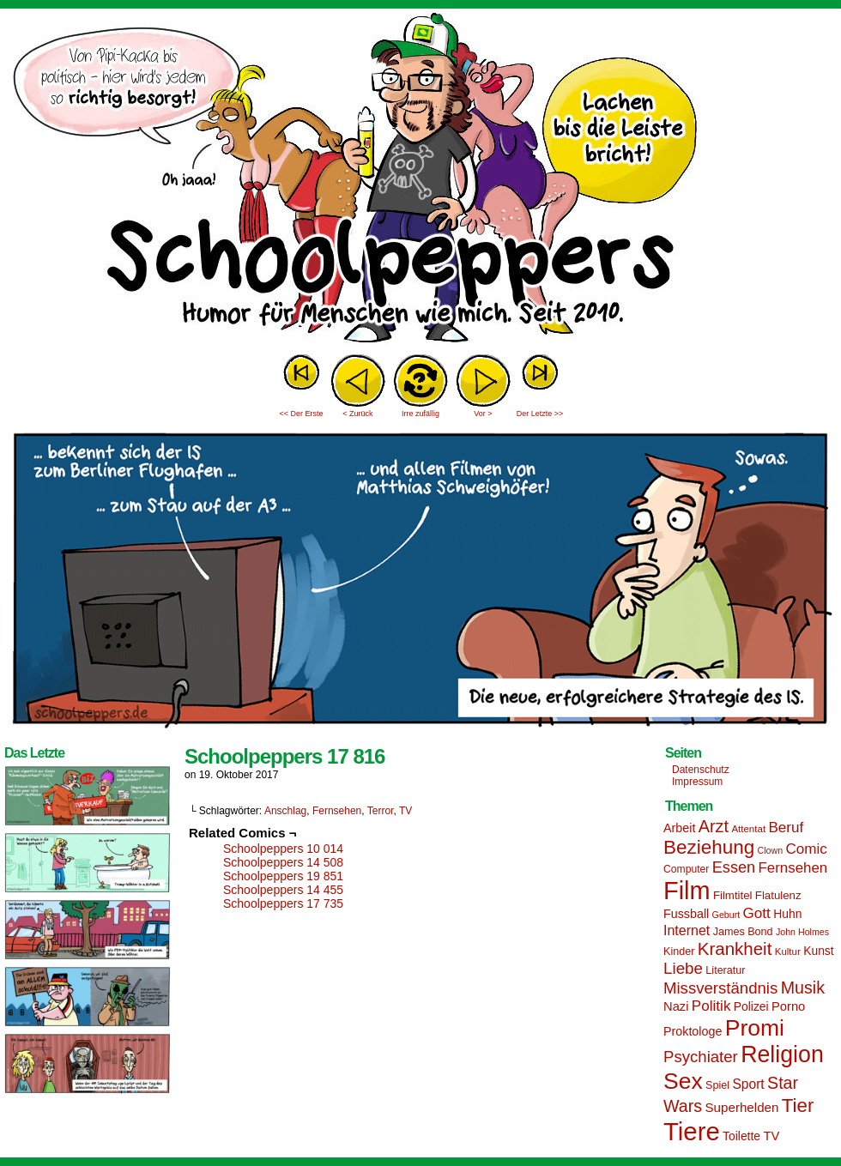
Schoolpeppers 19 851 (283, 876)
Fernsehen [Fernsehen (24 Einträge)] (793, 868)
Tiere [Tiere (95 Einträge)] (691, 1131)
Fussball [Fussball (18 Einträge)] (686, 914)
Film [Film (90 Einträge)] (687, 890)
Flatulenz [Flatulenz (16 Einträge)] (778, 895)
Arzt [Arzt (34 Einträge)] (714, 826)
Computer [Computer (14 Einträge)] (686, 869)
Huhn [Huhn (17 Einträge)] (787, 914)
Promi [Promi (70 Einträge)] (754, 1028)
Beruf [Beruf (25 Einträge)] (785, 827)
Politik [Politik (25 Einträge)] (711, 1006)
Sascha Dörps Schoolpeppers (420, 180)
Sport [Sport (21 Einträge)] (748, 1084)
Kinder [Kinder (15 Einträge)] (678, 951)
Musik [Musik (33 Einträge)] (803, 987)
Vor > (483, 413)
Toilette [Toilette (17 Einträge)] (741, 1136)
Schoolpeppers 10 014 (283, 848)
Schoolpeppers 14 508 (283, 862)
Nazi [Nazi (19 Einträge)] (675, 1006)
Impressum (697, 782)
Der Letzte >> (540, 413)
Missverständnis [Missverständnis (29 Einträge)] (720, 988)
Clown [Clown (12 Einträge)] (770, 850)
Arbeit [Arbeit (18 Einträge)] (679, 828)
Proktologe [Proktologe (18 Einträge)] (692, 1031)
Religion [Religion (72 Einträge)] (782, 1054)
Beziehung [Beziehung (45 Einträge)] (708, 847)
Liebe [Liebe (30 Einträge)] (683, 968)
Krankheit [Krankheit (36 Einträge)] (735, 948)
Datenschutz (700, 770)
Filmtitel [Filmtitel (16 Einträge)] (733, 895)
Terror (380, 811)
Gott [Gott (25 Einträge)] (757, 913)
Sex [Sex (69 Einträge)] (683, 1081)
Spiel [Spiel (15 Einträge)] (717, 1085)
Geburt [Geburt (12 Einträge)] (726, 914)
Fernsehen (336, 811)
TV (405, 811)
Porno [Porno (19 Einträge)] (788, 1006)
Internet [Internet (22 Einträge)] (686, 930)
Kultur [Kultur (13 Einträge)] (788, 951)
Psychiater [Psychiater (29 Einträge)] (700, 1057)
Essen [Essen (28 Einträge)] (733, 867)
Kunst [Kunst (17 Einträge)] (818, 951)
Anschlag (285, 811)
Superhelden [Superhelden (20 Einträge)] (741, 1107)
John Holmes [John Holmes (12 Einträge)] (802, 932)
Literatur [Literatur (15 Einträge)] (725, 970)
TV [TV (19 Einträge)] (771, 1136)
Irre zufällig (420, 413)
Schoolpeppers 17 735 (283, 903)
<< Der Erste (301, 413)
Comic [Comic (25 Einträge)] (805, 849)
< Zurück (357, 413)
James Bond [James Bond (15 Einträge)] (743, 932)
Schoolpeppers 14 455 (283, 890)
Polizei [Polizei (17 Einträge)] (751, 1006)
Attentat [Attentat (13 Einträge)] (748, 829)
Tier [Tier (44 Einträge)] (798, 1105)
